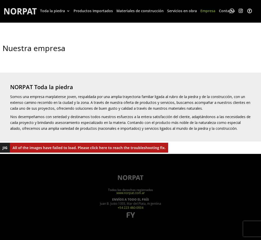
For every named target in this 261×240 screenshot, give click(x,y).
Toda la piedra (52, 11)
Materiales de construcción (140, 11)
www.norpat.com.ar (130, 193)
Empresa (207, 11)
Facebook (249, 11)
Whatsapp (232, 11)
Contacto (227, 11)
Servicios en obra (182, 11)
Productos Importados (93, 11)
